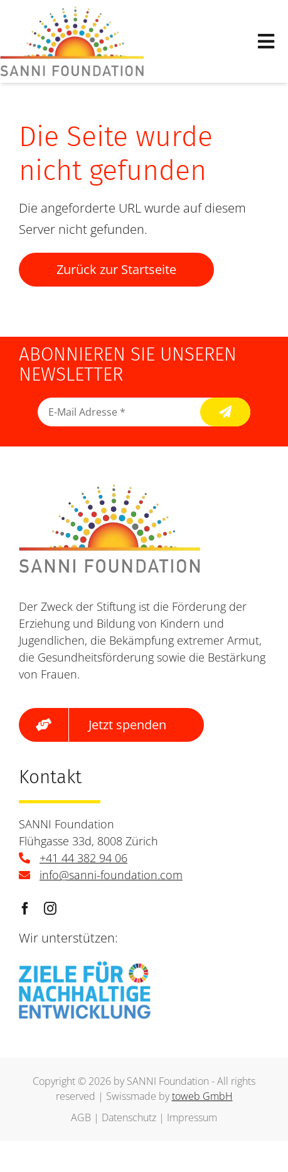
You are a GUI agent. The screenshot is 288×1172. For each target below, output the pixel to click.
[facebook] (25, 908)
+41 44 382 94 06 (83, 857)
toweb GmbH (202, 1096)
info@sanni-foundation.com (111, 874)
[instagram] (50, 908)
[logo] (72, 12)
